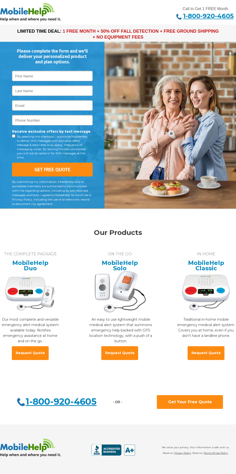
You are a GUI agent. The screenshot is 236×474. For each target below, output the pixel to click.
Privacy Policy (183, 453)
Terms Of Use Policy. (216, 453)
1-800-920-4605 (61, 401)
